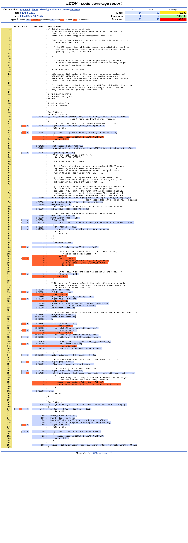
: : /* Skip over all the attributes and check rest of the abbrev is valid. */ (69, 369)
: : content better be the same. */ (45, 340)
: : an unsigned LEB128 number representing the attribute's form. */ (65, 229)
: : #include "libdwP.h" (35, 121)
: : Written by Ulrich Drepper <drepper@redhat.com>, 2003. (57, 38)
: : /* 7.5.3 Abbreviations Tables (42, 189)
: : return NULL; (34, 148)
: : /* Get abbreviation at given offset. (45, 29)
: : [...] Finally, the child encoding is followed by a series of (62, 218)
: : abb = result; (37, 275)
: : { (25, 140)
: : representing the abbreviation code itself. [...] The (59, 197)
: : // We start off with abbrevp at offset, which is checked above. (62, 243)
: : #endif (28, 113)
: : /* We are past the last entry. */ (46, 181)
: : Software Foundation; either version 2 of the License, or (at (64, 70)
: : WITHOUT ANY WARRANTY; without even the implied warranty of (60, 86)
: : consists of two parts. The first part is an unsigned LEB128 (62, 224)
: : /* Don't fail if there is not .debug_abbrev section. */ (58, 143)
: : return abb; (32, 467)
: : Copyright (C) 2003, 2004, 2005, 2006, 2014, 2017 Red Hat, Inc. (62, 32)
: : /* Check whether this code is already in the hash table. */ (61, 251)
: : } (27, 164)
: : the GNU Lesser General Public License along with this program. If (65, 100)
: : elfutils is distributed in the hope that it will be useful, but (63, 83)
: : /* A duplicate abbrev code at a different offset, (59, 297)
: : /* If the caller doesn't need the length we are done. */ (61, 321)
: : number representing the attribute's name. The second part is (62, 226)
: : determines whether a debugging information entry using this (62, 210)
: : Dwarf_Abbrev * (32, 129)
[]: (53, 145)
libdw (35, 9)
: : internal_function (34, 132)
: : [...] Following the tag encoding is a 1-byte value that (59, 208)
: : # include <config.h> (36, 110)
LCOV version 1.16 (102, 537)
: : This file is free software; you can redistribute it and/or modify (64, 43)
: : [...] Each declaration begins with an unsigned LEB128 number (62, 194)
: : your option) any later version (46, 56)
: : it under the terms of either (42, 46)
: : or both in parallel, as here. (43, 78)
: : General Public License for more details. (49, 92)
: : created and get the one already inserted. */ (57, 450)
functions (74, 10)
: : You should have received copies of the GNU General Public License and (66, 97)
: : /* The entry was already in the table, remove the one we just (65, 448)
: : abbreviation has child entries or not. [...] (53, 213)
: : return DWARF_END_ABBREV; (41, 183)
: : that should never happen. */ (49, 299)
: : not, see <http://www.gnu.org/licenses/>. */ (52, 102)
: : (24, 40)
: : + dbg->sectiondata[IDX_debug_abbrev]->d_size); (69, 235)
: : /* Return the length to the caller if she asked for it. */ (60, 426)
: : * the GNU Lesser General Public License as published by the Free (65, 51)
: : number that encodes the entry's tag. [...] (52, 202)
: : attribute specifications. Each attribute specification (59, 221)
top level (25, 9)
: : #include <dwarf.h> (35, 119)
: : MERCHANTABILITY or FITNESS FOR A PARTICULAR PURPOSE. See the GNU (64, 89)
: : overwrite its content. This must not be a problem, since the (63, 337)
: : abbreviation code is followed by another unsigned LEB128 (60, 199)
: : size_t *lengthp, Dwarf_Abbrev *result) (58, 137)
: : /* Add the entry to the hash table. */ (48, 437)
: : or (27, 62)
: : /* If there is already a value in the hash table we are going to (63, 334)
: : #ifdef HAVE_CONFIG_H (36, 108)
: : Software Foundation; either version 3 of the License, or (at (64, 54)
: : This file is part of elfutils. (44, 35)
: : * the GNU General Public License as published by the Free (61, 67)
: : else (30, 272)
